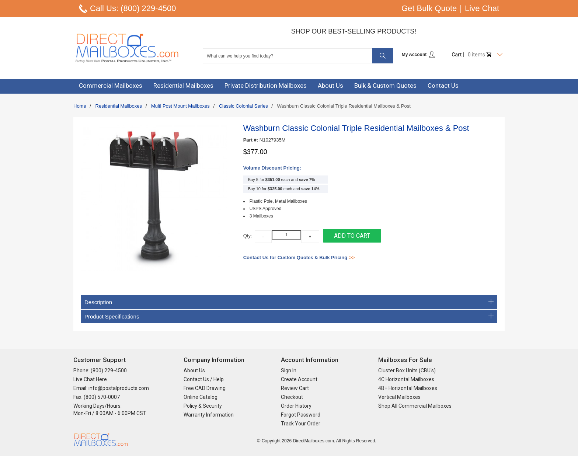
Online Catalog (200, 397)
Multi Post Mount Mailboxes (180, 106)
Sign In (288, 370)
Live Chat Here (90, 379)
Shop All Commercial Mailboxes (415, 406)
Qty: (247, 236)
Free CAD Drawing (205, 388)
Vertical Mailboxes (399, 397)
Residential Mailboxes (118, 106)
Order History (296, 406)
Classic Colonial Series (243, 106)
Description (289, 302)
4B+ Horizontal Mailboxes (407, 388)
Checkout (292, 397)
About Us (194, 370)
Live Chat (482, 8)
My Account (418, 54)
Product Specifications (289, 316)
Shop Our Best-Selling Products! (354, 31)
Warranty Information (209, 415)
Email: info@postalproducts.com (111, 388)
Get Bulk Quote (429, 8)
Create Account (299, 379)
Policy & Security (203, 406)
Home (79, 106)
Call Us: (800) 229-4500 (133, 8)
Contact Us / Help (204, 379)
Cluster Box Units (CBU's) (407, 370)
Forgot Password (300, 415)
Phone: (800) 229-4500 (100, 370)
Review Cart (295, 388)
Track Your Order (300, 424)
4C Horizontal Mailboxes (406, 379)
